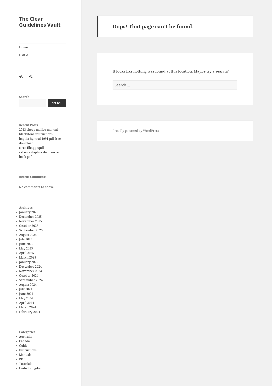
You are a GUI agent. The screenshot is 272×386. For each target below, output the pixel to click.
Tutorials (25, 364)
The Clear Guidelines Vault (40, 21)
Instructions (27, 350)
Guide (23, 346)
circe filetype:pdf (31, 148)
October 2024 (28, 275)
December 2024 (30, 266)
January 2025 (28, 262)
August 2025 (28, 235)
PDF (22, 359)
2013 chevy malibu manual (38, 129)
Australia (25, 336)
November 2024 (30, 271)
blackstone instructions (36, 134)
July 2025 (25, 239)
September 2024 (31, 280)
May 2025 (26, 248)
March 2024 (27, 307)
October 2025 (28, 226)
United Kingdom (30, 368)
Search (24, 97)
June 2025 (26, 244)
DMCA (23, 55)
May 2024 (26, 298)
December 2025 (30, 217)
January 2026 (28, 212)
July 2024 (25, 289)
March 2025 (27, 257)
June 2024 (26, 294)
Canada (24, 341)
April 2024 (26, 303)
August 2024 (28, 285)
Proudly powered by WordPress (136, 131)
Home (23, 47)
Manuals (25, 355)
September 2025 (31, 230)
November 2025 (30, 221)
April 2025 (26, 253)
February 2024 (29, 312)
